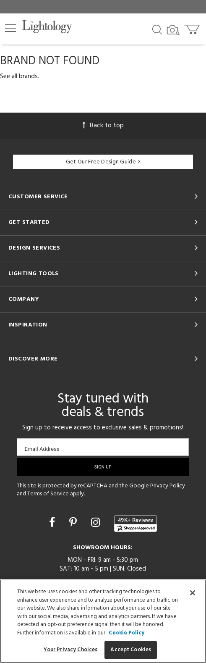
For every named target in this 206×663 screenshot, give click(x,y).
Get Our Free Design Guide (103, 162)
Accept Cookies (130, 649)
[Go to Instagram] (96, 523)
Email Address (41, 449)
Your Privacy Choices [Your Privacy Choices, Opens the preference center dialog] (71, 649)
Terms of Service (48, 494)
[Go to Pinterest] (74, 523)
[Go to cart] (193, 27)
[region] (103, 621)
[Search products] (157, 29)
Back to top (103, 125)
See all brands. (19, 76)
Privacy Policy (167, 486)
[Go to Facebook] (53, 523)
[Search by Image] (173, 30)
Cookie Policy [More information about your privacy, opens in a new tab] (126, 633)
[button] (10, 28)
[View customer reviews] (135, 523)
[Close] (192, 593)
